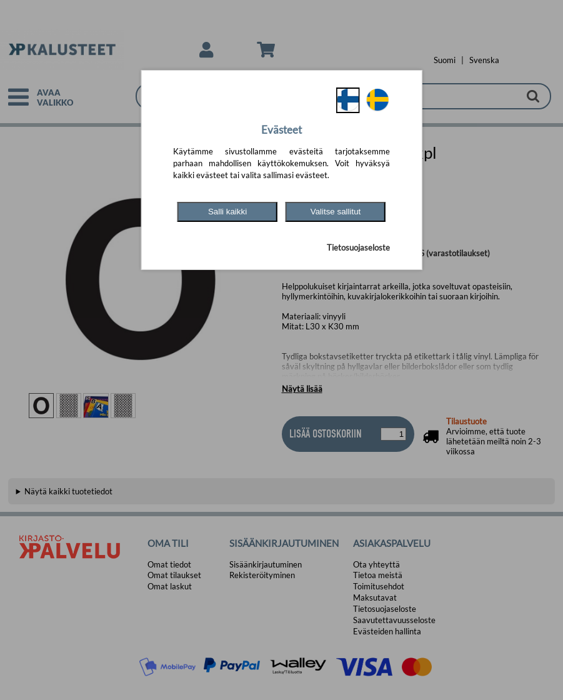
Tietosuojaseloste (358, 247)
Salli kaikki (227, 211)
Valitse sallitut (336, 211)
